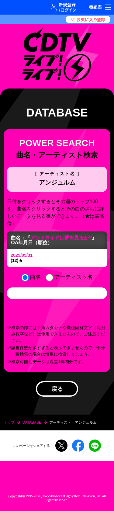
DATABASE (31, 422)
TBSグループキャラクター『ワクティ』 (28, 7)
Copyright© (16, 496)
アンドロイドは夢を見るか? (61, 237)
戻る (57, 389)
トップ (9, 422)
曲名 (35, 277)
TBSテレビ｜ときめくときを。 (11, 7)
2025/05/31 (22, 255)
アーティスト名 (73, 277)
